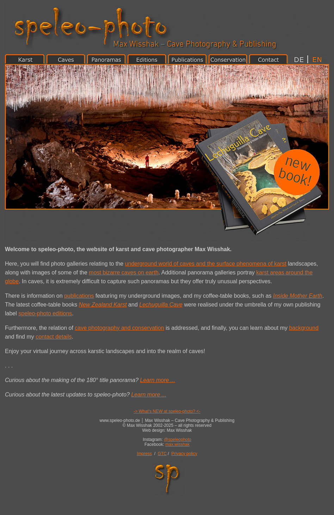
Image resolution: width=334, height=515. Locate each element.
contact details (54, 337)
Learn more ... (157, 380)
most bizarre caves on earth (123, 272)
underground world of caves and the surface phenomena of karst (205, 264)
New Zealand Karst (103, 305)
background (303, 328)
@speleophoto (177, 439)
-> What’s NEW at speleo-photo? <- (167, 411)
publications (79, 296)
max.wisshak (177, 444)
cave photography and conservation (119, 328)
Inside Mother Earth (297, 296)
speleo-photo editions (45, 313)
